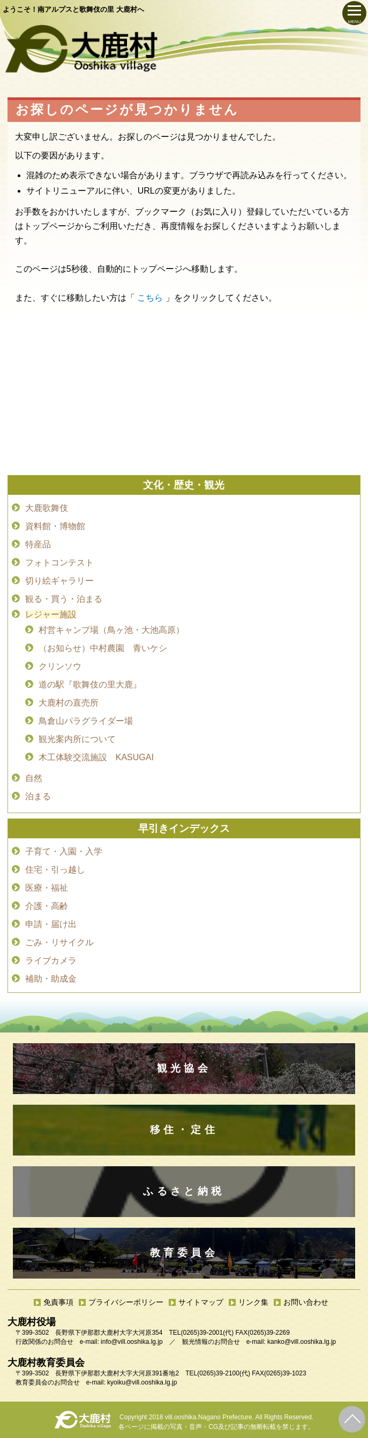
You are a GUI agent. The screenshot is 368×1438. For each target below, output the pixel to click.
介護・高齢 (46, 906)
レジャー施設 (51, 614)
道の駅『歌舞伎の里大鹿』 (90, 684)
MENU (354, 21)
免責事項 (58, 1302)
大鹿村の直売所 (69, 702)
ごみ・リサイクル (59, 942)
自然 (33, 778)
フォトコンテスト (59, 562)
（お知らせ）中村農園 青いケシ (103, 648)
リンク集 (253, 1302)
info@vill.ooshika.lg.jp (132, 1341)
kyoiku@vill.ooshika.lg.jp (142, 1382)
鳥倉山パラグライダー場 (86, 720)
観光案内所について (77, 739)
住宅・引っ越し (55, 869)
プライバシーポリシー (125, 1302)
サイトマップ (200, 1302)
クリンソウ (60, 666)
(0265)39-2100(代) (223, 1373)
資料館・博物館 (55, 526)
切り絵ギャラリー (59, 580)
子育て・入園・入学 (63, 851)
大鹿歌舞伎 (46, 508)
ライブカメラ (51, 960)
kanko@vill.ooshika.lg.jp (301, 1341)
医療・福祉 (46, 887)
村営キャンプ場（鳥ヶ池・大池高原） (111, 629)
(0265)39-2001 (202, 1332)
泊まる (38, 796)
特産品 (38, 544)
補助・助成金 (51, 978)
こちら (150, 297)
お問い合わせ (305, 1302)
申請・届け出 (51, 924)
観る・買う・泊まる (63, 598)
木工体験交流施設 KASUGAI (96, 757)
